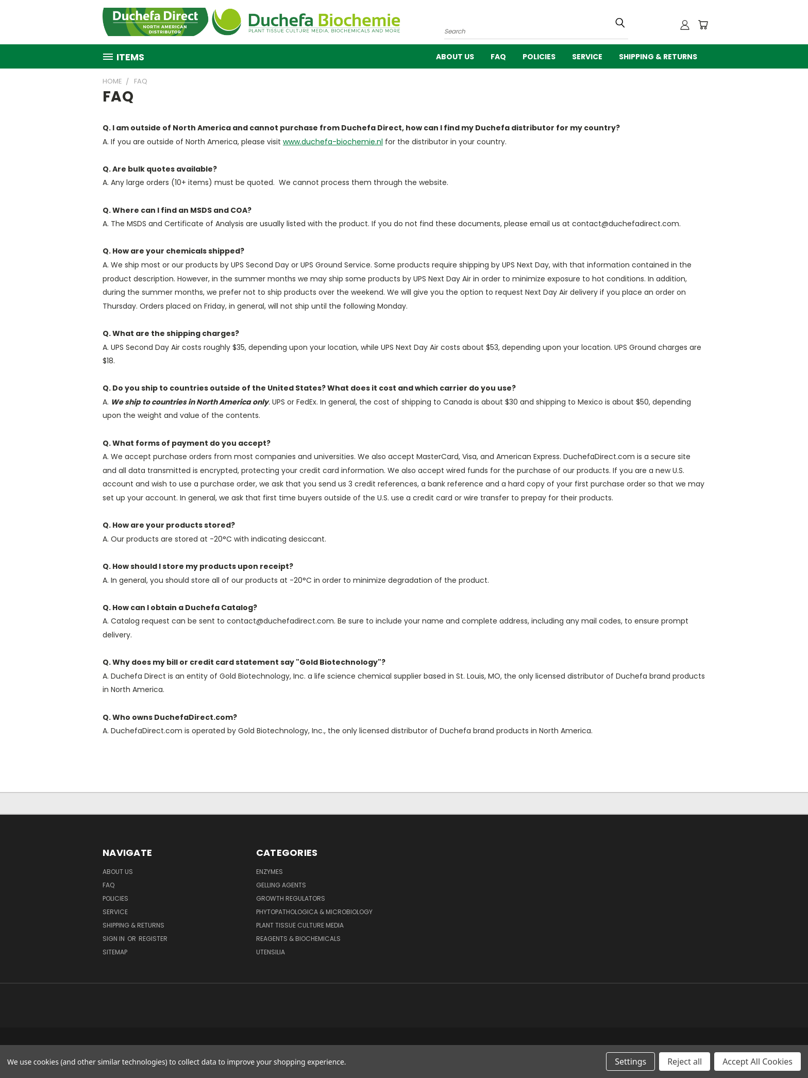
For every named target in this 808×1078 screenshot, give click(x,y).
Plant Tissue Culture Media (300, 925)
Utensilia (270, 952)
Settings (630, 1061)
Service (587, 57)
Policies (539, 57)
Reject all (684, 1061)
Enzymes (269, 871)
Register (153, 938)
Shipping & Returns (658, 57)
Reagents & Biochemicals (298, 938)
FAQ (498, 57)
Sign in (114, 938)
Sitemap (115, 952)
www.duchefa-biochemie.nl (333, 142)
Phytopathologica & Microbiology (314, 911)
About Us (455, 57)
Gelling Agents (281, 885)
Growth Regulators (290, 898)
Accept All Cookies (757, 1061)
